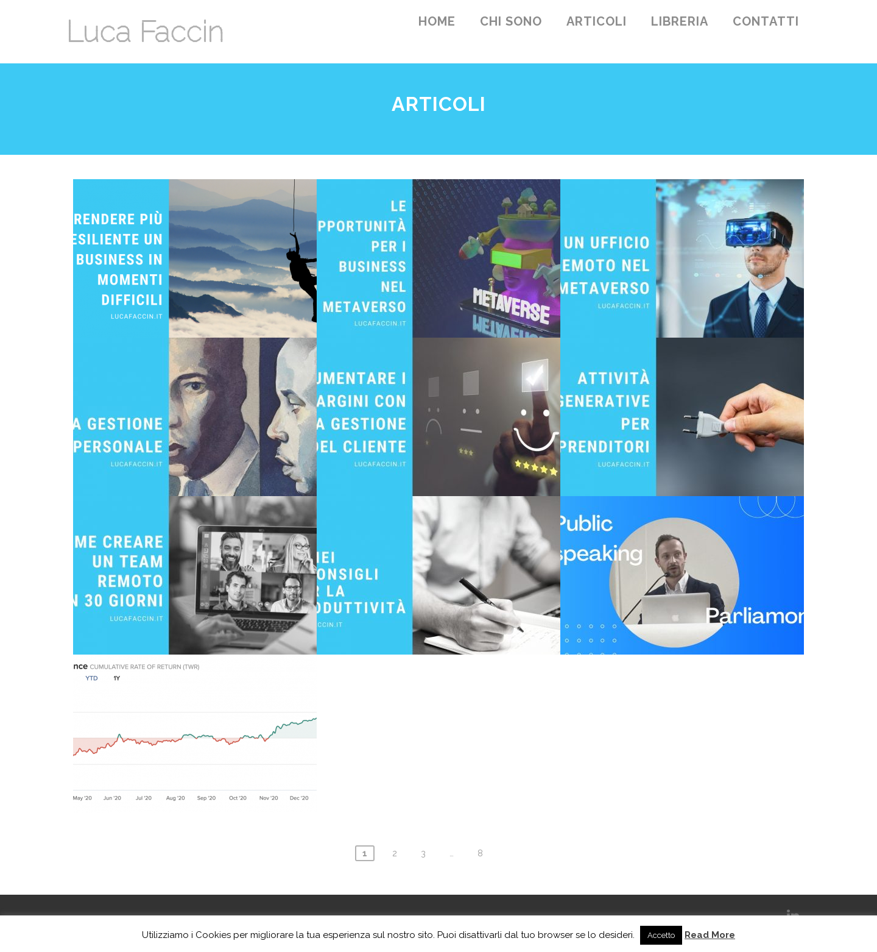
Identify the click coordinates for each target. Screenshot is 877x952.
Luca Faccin (145, 31)
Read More (710, 934)
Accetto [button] (661, 935)
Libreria (679, 21)
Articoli (596, 21)
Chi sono (511, 21)
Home (437, 21)
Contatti (766, 21)
